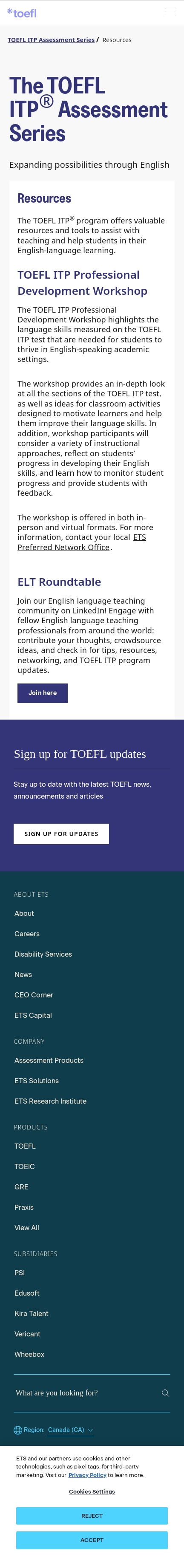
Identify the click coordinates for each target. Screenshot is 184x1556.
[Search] (165, 1393)
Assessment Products (48, 1060)
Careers (27, 934)
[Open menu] (171, 13)
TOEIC (24, 1167)
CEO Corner (33, 995)
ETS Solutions (36, 1081)
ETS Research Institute (50, 1101)
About (24, 913)
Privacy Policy (87, 1475)
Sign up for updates (61, 834)
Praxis (24, 1207)
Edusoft (27, 1293)
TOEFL (25, 1146)
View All (26, 1228)
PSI (19, 1273)
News (23, 975)
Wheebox (29, 1354)
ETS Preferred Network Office (81, 542)
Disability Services (43, 954)
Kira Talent (31, 1314)
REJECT (92, 1516)
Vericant (27, 1334)
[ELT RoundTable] (42, 693)
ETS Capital (33, 1015)
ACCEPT (92, 1540)
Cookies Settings (92, 1491)
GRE (21, 1187)
